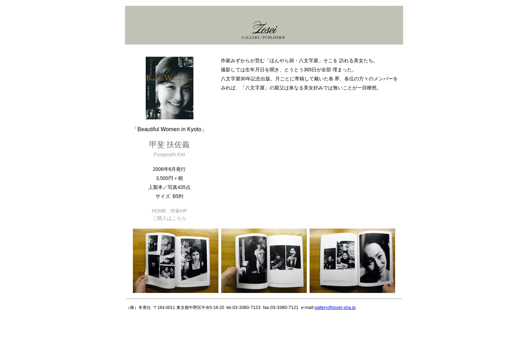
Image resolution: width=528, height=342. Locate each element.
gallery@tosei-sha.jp (334, 307)
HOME (159, 211)
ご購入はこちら (169, 218)
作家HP (178, 211)
